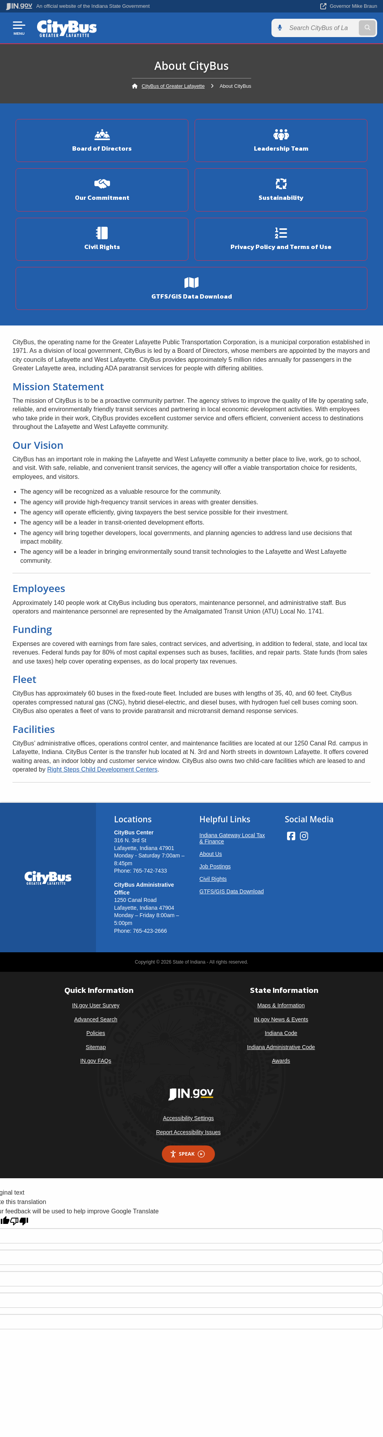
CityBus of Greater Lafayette (173, 86)
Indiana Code (281, 1033)
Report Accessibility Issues (188, 1132)
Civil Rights (213, 879)
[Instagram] (304, 836)
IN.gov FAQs (95, 1061)
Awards (281, 1061)
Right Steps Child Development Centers (102, 769)
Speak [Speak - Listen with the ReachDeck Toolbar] (187, 1154)
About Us (210, 854)
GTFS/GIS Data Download (231, 891)
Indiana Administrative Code (281, 1047)
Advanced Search (95, 1019)
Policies (95, 1033)
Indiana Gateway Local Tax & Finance (232, 838)
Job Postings (215, 866)
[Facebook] (291, 836)
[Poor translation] (19, 1221)
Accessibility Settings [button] (188, 1118)
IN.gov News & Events (281, 1019)
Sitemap (96, 1047)
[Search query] (321, 28)
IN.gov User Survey (95, 1005)
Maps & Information (281, 1005)
